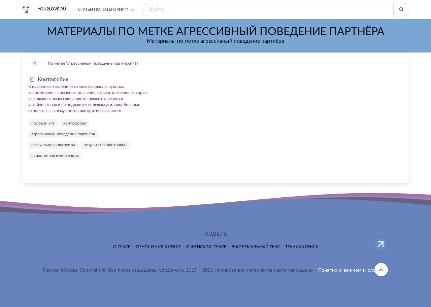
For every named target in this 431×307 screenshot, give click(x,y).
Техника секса (301, 247)
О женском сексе (206, 247)
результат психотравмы (106, 145)
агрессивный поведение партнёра (63, 134)
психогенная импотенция (55, 156)
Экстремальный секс (256, 247)
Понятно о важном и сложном (353, 270)
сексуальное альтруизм (53, 145)
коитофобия (74, 123)
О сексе (121, 247)
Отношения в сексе (158, 247)
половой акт (43, 123)
